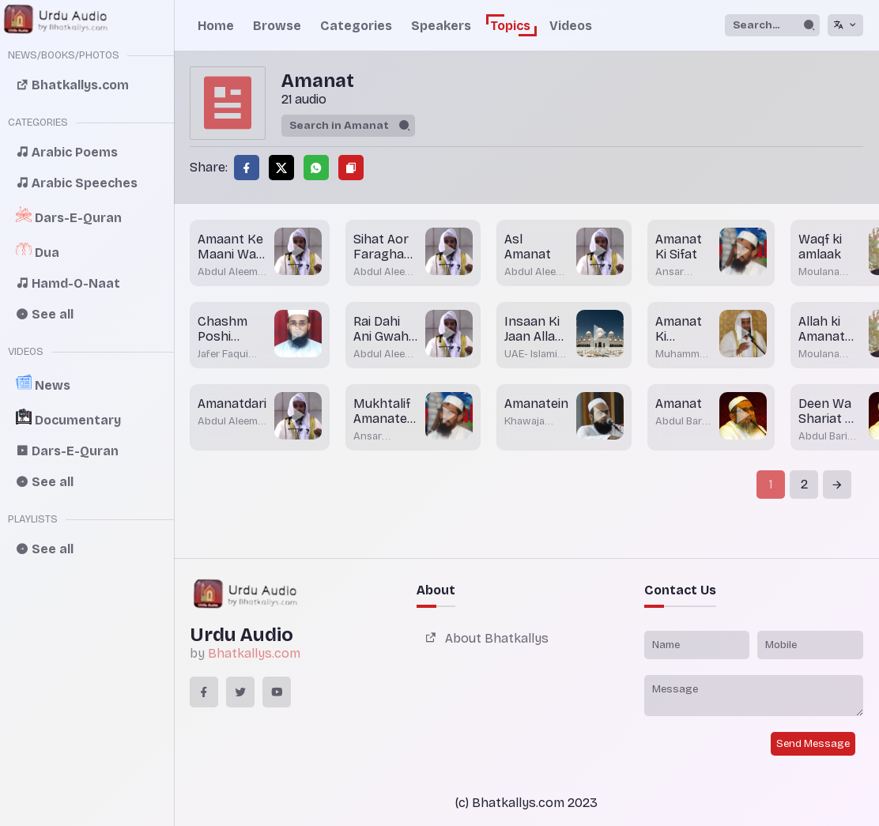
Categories (356, 25)
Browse (277, 25)
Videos (570, 25)
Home (216, 25)
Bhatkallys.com (254, 653)
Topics (510, 25)
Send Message (813, 743)
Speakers (441, 25)
